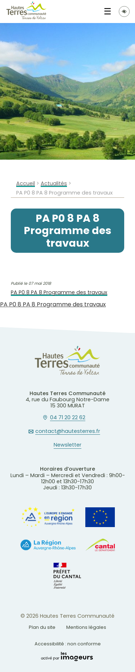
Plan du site (42, 627)
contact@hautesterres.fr (67, 431)
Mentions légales (86, 627)
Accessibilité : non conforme (68, 643)
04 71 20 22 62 (67, 418)
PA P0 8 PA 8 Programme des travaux (59, 292)
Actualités (54, 183)
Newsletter (67, 445)
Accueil (25, 183)
